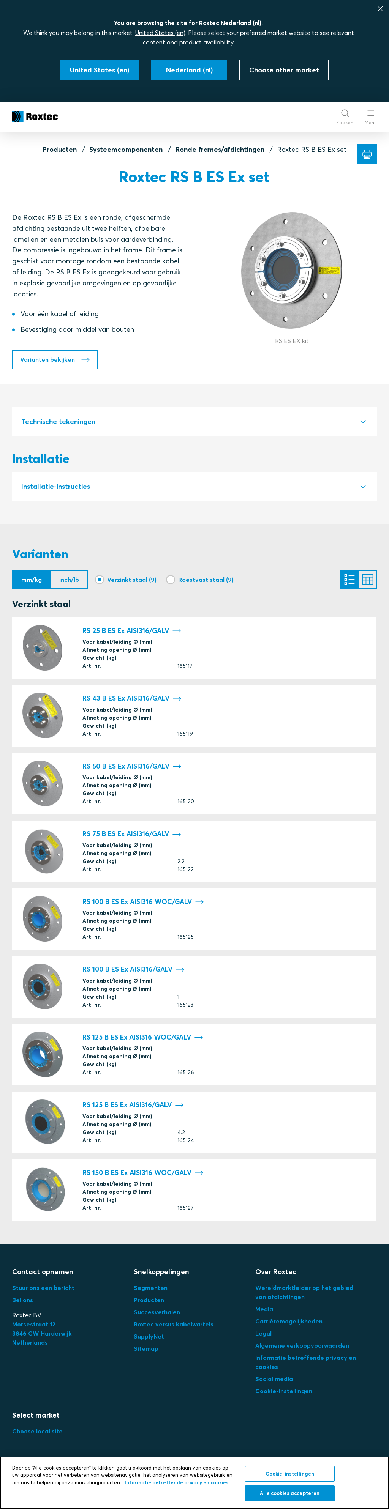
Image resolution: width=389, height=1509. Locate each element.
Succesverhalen (157, 1315)
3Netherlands (42, 1336)
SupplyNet (149, 1339)
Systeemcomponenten (126, 149)
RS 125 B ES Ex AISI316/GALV (133, 1108)
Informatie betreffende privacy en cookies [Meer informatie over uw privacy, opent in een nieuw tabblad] (177, 1482)
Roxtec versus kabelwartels (173, 1327)
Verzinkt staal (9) (132, 580)
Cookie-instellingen (283, 1394)
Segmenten (151, 1291)
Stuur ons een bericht (43, 1291)
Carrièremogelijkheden (289, 1324)
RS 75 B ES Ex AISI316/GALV (131, 837)
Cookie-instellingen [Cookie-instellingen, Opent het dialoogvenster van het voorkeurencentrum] (290, 1474)
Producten (60, 149)
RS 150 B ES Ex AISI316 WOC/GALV (143, 1176)
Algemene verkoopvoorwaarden (302, 1348)
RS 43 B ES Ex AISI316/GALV (132, 701)
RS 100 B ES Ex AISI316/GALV (133, 972)
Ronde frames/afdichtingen (220, 149)
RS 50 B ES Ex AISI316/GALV (132, 769)
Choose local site (37, 1434)
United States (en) (160, 32)
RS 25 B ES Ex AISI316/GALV (131, 634)
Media (264, 1312)
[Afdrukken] (367, 154)
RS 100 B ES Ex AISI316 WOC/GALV (143, 905)
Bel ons (22, 1303)
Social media (274, 1382)
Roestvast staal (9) (206, 580)
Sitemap (146, 1351)
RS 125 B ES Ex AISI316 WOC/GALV (142, 1040)
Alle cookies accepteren (289, 1493)
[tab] (194, 422)
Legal (263, 1336)
